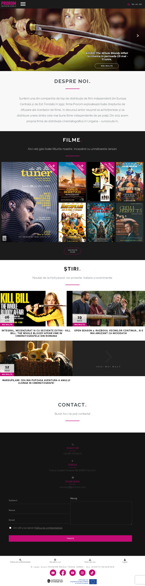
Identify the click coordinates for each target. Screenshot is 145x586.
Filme (72, 140)
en (133, 4)
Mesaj (73, 498)
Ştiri (72, 269)
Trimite (70, 538)
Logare (124, 561)
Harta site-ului (90, 561)
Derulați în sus (55, 561)
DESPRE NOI (72, 81)
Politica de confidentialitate (48, 528)
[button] (138, 35)
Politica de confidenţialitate (20, 561)
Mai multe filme (72, 251)
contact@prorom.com (72, 487)
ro (140, 4)
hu (136, 4)
